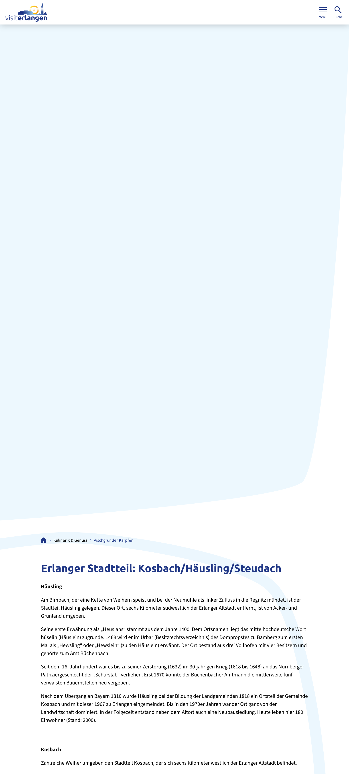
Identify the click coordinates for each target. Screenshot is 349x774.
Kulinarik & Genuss (70, 540)
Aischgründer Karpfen (114, 540)
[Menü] (322, 12)
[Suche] (338, 12)
